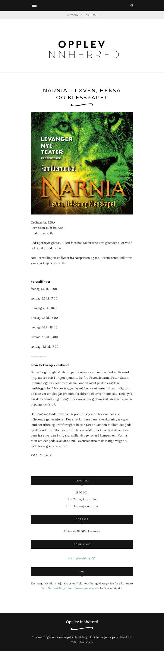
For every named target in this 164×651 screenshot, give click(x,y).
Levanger (74, 14)
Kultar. (62, 263)
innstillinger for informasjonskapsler (76, 588)
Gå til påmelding (82, 558)
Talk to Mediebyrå (82, 642)
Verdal (91, 14)
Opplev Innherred (82, 621)
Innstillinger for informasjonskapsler (96, 637)
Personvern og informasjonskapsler (52, 637)
